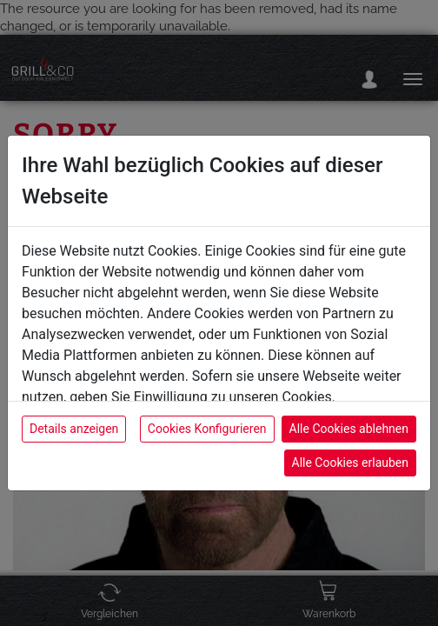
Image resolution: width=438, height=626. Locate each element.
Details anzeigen (74, 429)
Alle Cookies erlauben (350, 463)
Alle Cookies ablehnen (348, 429)
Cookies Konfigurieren (207, 429)
